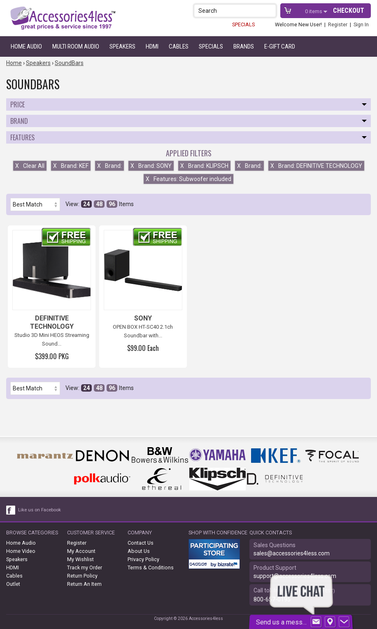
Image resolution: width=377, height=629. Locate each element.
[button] (270, 10)
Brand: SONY (151, 165)
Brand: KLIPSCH (204, 165)
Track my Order (84, 567)
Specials (211, 46)
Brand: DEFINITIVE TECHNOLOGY (316, 165)
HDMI (152, 46)
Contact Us (141, 543)
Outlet (13, 584)
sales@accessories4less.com (292, 553)
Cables (178, 46)
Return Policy (82, 576)
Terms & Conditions (151, 567)
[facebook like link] (11, 510)
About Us (139, 551)
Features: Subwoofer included (188, 179)
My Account (81, 551)
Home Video (20, 551)
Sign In (361, 24)
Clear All (29, 165)
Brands (243, 46)
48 (99, 204)
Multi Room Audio (75, 46)
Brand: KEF (70, 165)
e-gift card (279, 46)
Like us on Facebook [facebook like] (39, 510)
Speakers (122, 46)
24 (86, 204)
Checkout (348, 10)
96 (112, 204)
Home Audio (26, 46)
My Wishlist (80, 559)
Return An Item (84, 584)
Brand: (109, 165)
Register (337, 24)
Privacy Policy (143, 559)
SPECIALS (243, 24)
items (314, 11)
